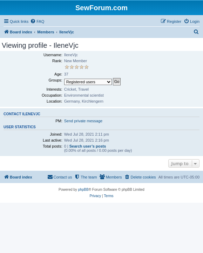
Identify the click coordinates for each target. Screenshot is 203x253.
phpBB (83, 190)
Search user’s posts (87, 146)
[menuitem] (37, 21)
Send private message (83, 121)
